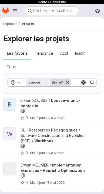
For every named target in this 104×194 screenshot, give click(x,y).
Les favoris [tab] (17, 53)
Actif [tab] (64, 53)
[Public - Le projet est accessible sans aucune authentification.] (23, 111)
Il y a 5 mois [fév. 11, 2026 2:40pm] (55, 153)
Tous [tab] (11, 66)
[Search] (92, 82)
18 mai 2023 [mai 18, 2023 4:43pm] (55, 183)
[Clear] (83, 82)
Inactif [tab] (80, 53)
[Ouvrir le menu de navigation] (15, 10)
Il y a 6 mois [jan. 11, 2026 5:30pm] (55, 118)
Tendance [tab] (44, 53)
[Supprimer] (67, 82)
